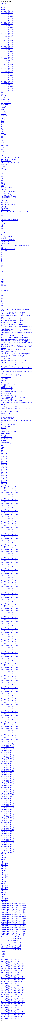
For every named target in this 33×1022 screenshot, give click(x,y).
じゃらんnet (4, 378)
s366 (2, 131)
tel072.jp (3, 110)
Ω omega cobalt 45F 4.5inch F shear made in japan (15, 337)
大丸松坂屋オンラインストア (10, 395)
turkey (2, 141)
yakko (2, 133)
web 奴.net (4, 119)
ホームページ (5, 175)
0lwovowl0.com (5, 104)
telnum (3, 289)
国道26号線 (4, 202)
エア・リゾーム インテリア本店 (11, 937)
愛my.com (4, 115)
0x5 (2, 300)
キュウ (3, 94)
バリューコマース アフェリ (10, 162)
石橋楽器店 (4, 380)
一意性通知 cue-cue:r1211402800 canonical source (15, 353)
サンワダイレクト (6, 437)
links (2, 213)
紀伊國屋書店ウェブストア (9, 384)
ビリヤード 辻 (5, 210)
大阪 (2, 176)
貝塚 (2, 182)
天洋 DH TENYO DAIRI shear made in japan (14, 324)
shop (2, 154)
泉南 (2, 186)
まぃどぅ (3, 97)
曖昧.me (3, 168)
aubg (2, 298)
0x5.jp (2, 152)
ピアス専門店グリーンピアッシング (12, 391)
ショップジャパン (6, 443)
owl (2, 139)
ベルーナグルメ (6, 426)
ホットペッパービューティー (10, 406)
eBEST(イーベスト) (7, 388)
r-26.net (3, 107)
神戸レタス (4, 854)
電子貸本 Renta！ (6, 413)
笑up (2, 147)
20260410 (3, 3)
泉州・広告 (4, 200)
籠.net (2, 121)
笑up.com (3, 166)
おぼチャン (4, 290)
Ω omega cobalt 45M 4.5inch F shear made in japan (15, 339)
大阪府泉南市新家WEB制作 (9, 197)
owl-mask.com (5, 99)
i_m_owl (3, 134)
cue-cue (3, 297)
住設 (2, 92)
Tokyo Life (4, 452)
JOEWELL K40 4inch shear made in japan (13, 331)
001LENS (3, 445)
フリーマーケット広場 (8, 204)
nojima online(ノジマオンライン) (11, 375)
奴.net (2, 122)
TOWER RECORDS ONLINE (9, 412)
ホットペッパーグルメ (8, 390)
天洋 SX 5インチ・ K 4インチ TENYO (12, 322)
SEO (2, 173)
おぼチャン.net (5, 101)
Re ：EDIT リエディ (7, 11)
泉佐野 (3, 184)
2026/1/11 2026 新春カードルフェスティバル (14, 211)
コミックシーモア (6, 435)
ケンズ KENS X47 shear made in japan (12, 320)
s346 (2, 129)
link (2, 4)
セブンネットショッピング (9, 364)
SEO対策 (3, 189)
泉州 (2, 178)
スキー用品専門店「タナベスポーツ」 (13, 959)
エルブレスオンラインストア (10, 431)
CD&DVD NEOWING (7, 417)
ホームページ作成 (6, 187)
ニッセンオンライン (7, 366)
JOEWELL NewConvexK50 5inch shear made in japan (16, 329)
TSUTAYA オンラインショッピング (12, 357)
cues (2, 295)
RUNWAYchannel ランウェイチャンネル (13, 903)
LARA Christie (5, 442)
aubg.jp (3, 149)
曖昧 (2, 305)
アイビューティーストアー (9, 485)
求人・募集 (4, 206)
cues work (3, 144)
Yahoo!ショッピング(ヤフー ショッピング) (14, 355)
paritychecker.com (6, 103)
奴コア (3, 124)
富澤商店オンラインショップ (10, 438)
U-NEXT (3, 440)
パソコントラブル (6, 195)
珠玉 (2, 126)
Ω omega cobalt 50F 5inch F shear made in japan (14, 340)
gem (2, 137)
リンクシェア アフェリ (8, 159)
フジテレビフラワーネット (9, 424)
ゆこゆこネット (6, 382)
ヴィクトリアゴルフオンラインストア (13, 362)
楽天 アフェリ (6, 161)
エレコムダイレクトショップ (10, 418)
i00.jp (2, 151)
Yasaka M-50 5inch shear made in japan (12, 319)
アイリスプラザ (6, 358)
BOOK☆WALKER (6, 433)
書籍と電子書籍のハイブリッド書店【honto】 (15, 401)
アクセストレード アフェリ (10, 157)
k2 (1, 128)
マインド (3, 96)
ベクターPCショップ (7, 393)
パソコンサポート (6, 193)
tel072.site (4, 117)
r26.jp (2, 109)
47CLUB (3, 428)
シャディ (3, 415)
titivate (3, 951)
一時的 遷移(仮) (5, 145)
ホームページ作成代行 (8, 191)
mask (2, 142)
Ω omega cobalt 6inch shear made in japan (13, 312)
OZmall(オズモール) (7, 386)
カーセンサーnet (6, 377)
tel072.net (3, 112)
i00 (1, 294)
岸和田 (3, 180)
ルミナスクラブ (6, 429)
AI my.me (3, 114)
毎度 (2, 199)
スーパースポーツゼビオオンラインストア (14, 360)
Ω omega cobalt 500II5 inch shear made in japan (14, 336)
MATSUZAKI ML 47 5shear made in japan (13, 314)
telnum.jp (3, 106)
